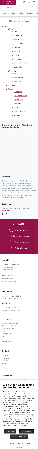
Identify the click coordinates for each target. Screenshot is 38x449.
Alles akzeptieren (19, 436)
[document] (19, 406)
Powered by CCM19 (19, 447)
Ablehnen (10, 431)
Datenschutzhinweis (23, 443)
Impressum (11, 443)
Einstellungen (26, 431)
